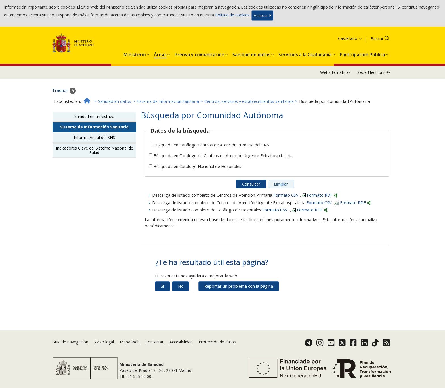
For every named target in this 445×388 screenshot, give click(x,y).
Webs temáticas (335, 72)
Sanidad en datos (114, 101)
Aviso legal (104, 342)
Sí (162, 286)
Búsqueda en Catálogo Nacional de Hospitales (197, 166)
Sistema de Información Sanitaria (168, 101)
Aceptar (262, 15)
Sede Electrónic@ (373, 72)
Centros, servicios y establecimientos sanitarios (249, 101)
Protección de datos (217, 342)
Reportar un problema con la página (238, 286)
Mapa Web (130, 342)
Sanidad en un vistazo (94, 116)
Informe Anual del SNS (94, 137)
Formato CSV (290, 195)
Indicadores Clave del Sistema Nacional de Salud (94, 150)
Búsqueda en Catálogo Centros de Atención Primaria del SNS (211, 145)
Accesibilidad (181, 342)
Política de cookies (232, 15)
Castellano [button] (350, 38)
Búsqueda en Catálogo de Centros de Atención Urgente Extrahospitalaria (223, 155)
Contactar (154, 342)
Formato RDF (322, 195)
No (181, 286)
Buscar (377, 38)
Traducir (64, 91)
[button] (134, 53)
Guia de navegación (70, 342)
